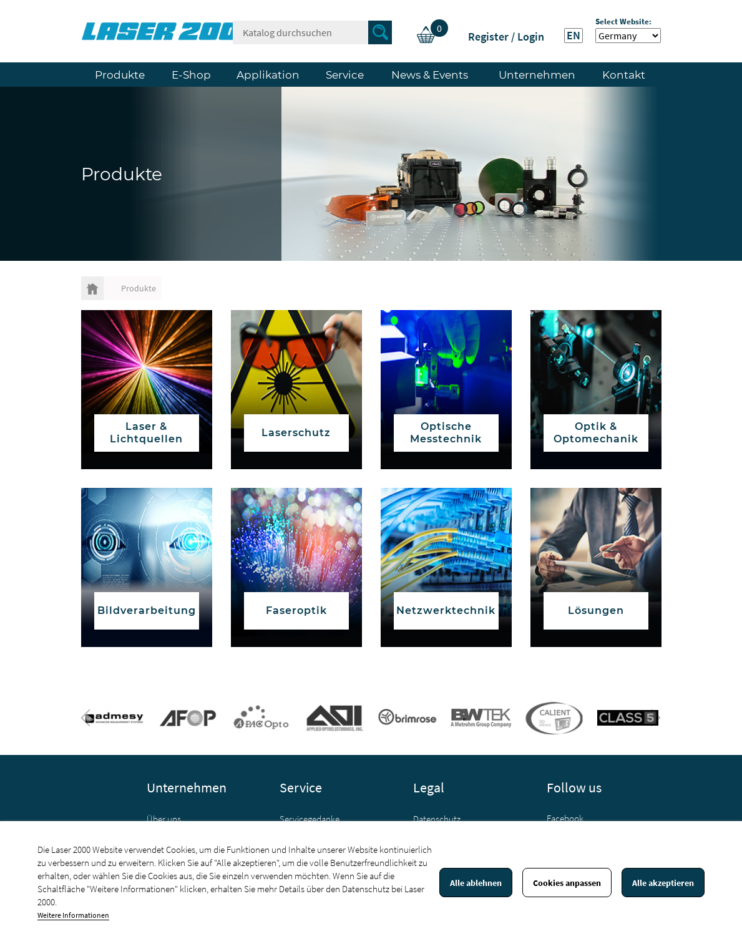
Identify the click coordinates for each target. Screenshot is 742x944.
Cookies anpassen (567, 882)
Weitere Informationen (73, 915)
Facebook (565, 818)
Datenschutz (437, 819)
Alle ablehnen (476, 882)
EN (573, 35)
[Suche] (312, 32)
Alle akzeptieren (663, 882)
